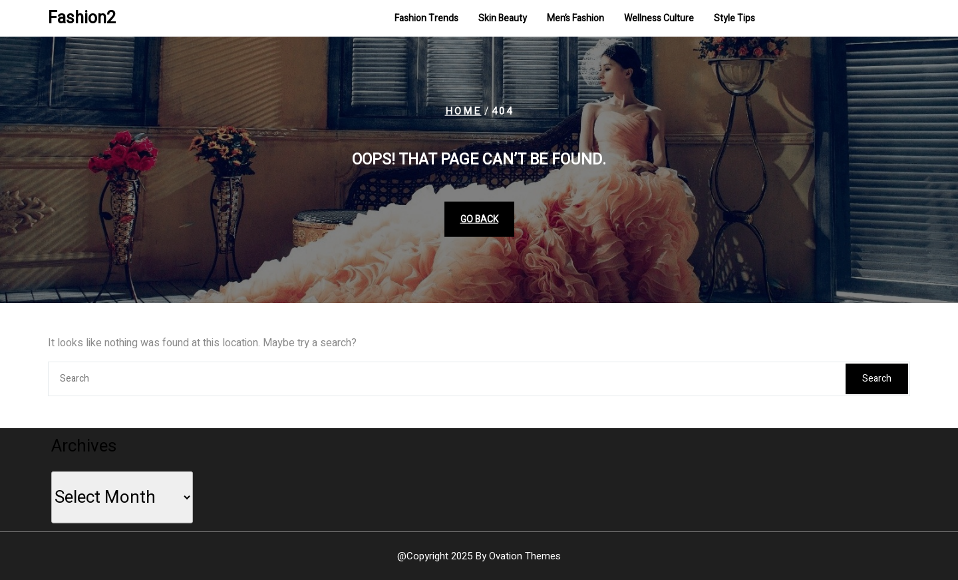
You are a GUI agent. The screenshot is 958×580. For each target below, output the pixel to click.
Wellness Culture (659, 19)
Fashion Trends (426, 19)
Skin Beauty (502, 19)
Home (463, 111)
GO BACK (479, 219)
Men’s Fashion (575, 19)
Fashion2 (82, 19)
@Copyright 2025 (479, 556)
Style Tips (734, 19)
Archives (87, 444)
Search (876, 379)
